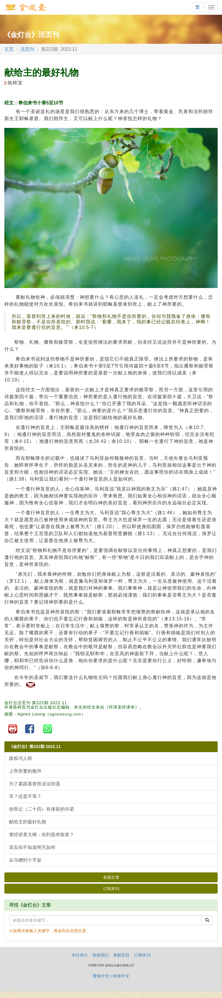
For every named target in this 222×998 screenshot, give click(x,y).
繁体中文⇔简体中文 (111, 976)
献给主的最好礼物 (27, 821)
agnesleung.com (65, 714)
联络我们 (101, 955)
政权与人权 (20, 758)
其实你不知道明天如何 (32, 847)
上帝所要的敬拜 (25, 771)
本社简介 (80, 955)
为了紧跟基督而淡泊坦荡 (34, 783)
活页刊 (27, 49)
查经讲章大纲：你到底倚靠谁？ (41, 834)
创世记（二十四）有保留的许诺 (41, 809)
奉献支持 (121, 955)
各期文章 (111, 877)
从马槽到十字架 (25, 860)
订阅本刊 (111, 888)
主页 (9, 49)
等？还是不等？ (25, 796)
